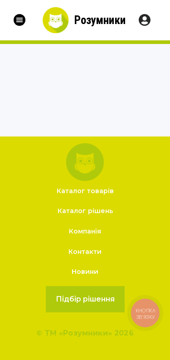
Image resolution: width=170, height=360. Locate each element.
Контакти (85, 252)
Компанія (85, 231)
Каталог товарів (85, 191)
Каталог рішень (85, 211)
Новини (85, 272)
